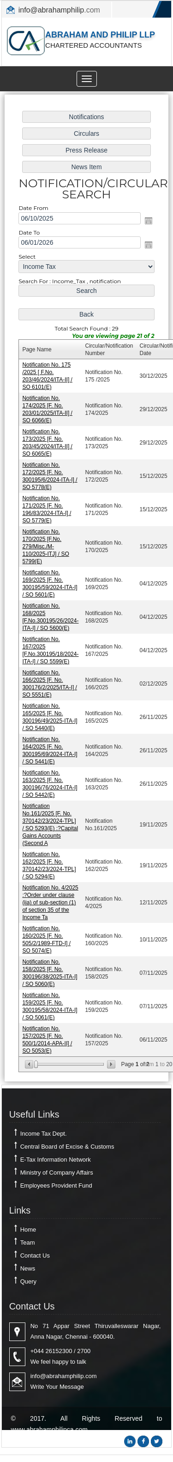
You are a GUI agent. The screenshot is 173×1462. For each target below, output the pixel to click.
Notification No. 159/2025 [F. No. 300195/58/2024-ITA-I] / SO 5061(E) (50, 1000)
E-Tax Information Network (55, 1159)
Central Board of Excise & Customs (67, 1146)
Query (28, 1281)
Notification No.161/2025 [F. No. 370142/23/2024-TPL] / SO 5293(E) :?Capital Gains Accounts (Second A (50, 821)
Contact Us (35, 1255)
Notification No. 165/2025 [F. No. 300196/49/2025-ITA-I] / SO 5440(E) (50, 715)
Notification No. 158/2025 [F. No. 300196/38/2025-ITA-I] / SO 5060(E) (50, 967)
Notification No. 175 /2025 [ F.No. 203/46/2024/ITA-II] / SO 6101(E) (47, 379)
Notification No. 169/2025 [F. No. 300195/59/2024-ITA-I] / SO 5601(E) (50, 584)
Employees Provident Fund (56, 1185)
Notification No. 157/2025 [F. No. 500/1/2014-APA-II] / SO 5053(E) (47, 1033)
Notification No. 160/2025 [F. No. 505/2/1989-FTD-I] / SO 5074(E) (47, 935)
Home (28, 1229)
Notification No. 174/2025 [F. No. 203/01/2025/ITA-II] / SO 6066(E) (47, 412)
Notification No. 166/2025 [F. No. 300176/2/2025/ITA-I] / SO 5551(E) (50, 682)
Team (27, 1242)
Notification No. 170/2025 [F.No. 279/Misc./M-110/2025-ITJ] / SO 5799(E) (46, 547)
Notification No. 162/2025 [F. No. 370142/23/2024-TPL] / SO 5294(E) (49, 861)
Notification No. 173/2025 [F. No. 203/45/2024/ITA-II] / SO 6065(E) (47, 445)
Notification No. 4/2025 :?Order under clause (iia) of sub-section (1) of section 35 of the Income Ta (50, 898)
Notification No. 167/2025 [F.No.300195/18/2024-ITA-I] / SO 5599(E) (50, 650)
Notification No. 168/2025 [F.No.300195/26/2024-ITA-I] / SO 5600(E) (50, 617)
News (28, 1268)
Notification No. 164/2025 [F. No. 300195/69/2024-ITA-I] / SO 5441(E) (50, 748)
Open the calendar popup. (148, 226)
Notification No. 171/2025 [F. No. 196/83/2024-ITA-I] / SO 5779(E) (47, 510)
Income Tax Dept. (43, 1133)
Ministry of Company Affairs (56, 1172)
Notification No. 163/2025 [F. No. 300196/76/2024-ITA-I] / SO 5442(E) (50, 781)
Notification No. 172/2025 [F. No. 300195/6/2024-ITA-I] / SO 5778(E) (50, 478)
